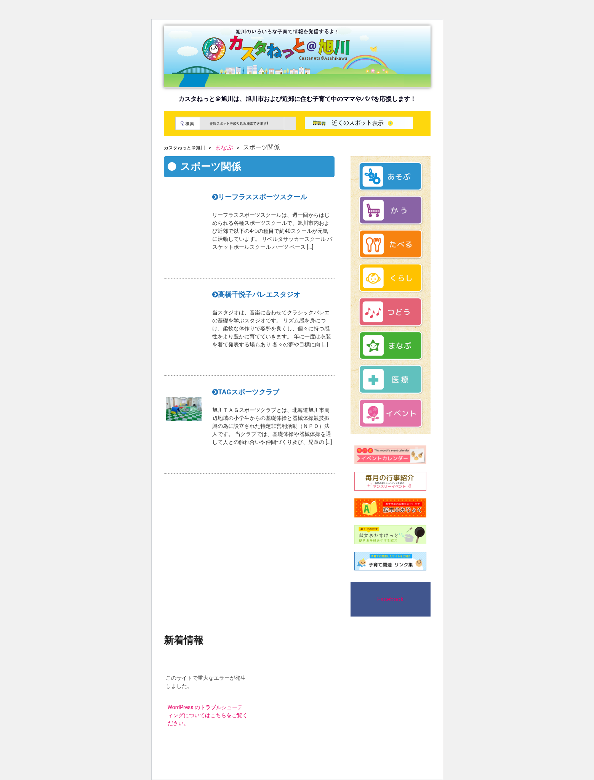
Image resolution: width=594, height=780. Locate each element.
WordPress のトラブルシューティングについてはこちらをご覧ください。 (208, 715)
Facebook (390, 599)
